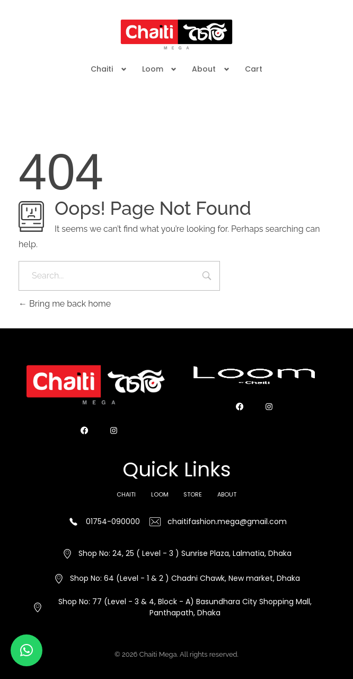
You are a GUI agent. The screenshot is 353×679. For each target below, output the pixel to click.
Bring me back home (65, 304)
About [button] (204, 69)
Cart (253, 69)
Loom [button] (152, 69)
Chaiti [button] (102, 69)
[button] (26, 650)
